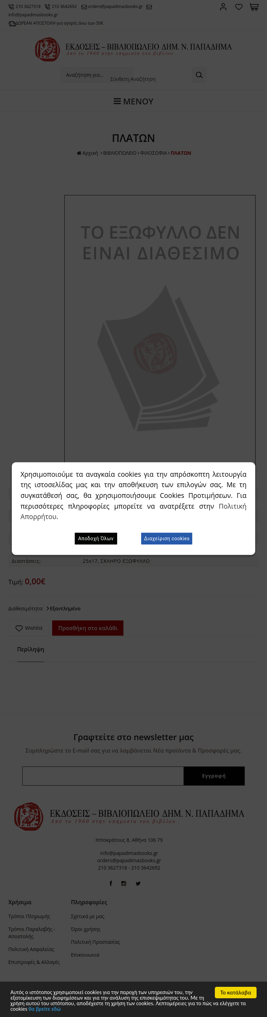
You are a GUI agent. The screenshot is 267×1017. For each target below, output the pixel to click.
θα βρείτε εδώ (76, 1009)
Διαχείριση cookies (166, 538)
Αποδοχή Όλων (96, 538)
